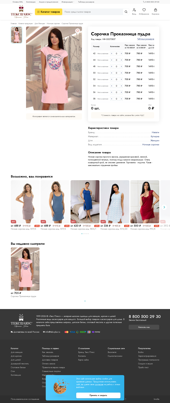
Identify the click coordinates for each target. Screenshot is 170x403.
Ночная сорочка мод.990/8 (142, 228)
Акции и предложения (48, 2)
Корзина (155, 11)
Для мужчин (16, 356)
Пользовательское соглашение (25, 399)
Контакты (82, 356)
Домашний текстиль (20, 363)
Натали (155, 132)
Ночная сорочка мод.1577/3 (53, 228)
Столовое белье (18, 367)
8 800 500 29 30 (152, 2)
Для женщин (16, 352)
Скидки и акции (145, 363)
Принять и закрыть (98, 395)
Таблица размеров (86, 2)
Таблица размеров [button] (145, 39)
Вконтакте (112, 352)
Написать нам (144, 327)
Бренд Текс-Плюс (86, 352)
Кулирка (155, 136)
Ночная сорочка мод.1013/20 (114, 228)
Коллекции (30, 2)
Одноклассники (115, 356)
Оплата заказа (48, 363)
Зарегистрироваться (147, 356)
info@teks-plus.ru (52, 332)
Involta (156, 399)
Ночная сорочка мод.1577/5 (23, 228)
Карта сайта (83, 359)
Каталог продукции (26, 23)
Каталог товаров (48, 12)
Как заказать (47, 352)
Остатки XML (18, 2)
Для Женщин (40, 23)
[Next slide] (164, 207)
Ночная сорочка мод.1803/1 (83, 228)
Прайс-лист (143, 367)
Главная (14, 23)
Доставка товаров (50, 359)
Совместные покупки (51, 371)
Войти (140, 352)
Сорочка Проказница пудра (23, 296)
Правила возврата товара (53, 367)
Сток (13, 371)
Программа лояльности (148, 359)
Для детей (16, 359)
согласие (99, 384)
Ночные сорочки (53, 23)
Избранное (144, 11)
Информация (67, 2)
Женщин (154, 140)
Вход (134, 11)
